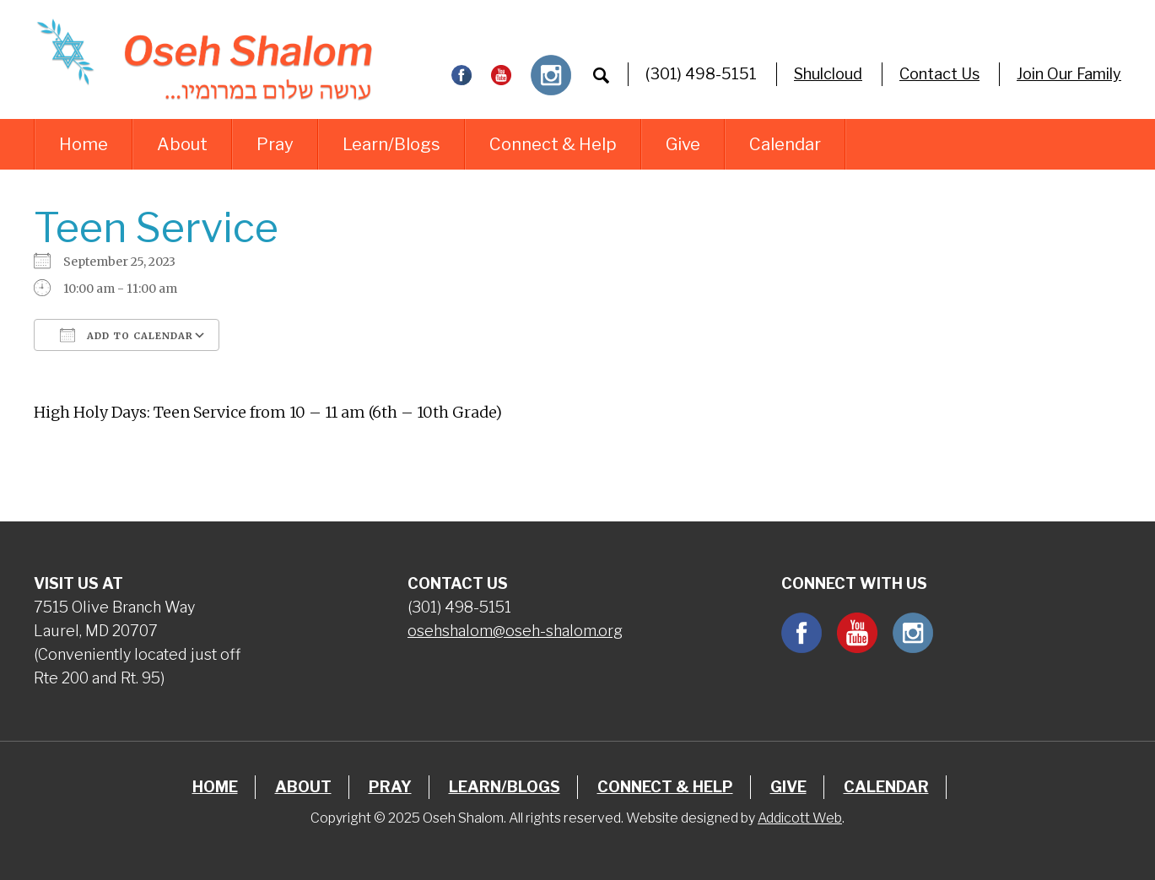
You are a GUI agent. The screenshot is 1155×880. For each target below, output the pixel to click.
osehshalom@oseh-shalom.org (515, 631)
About (182, 144)
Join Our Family (1069, 74)
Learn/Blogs (391, 144)
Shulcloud (828, 74)
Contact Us (939, 74)
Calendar (785, 144)
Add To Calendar (126, 335)
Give (683, 144)
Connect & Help (553, 144)
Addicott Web (800, 818)
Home (83, 144)
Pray (275, 144)
